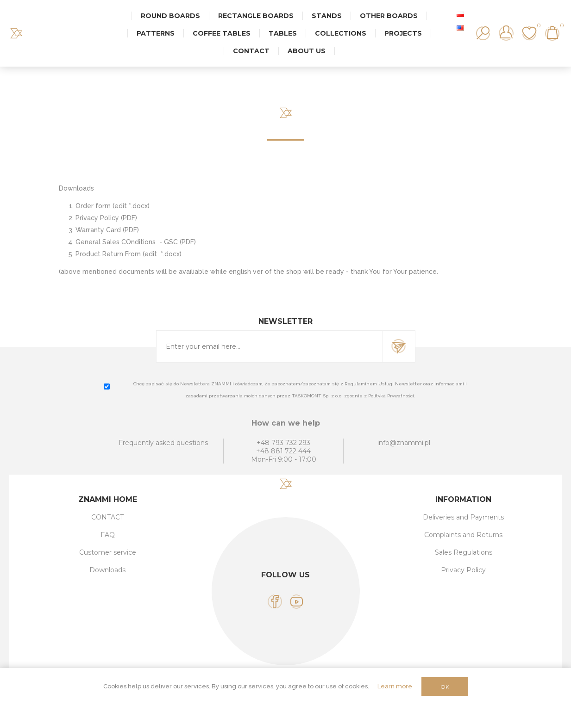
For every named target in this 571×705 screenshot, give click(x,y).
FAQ (107, 535)
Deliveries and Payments (463, 517)
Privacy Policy (463, 570)
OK (444, 686)
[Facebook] (275, 602)
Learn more (394, 686)
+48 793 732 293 (283, 443)
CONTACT (107, 517)
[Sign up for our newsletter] (270, 346)
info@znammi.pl (403, 443)
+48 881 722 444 (283, 451)
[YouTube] (297, 602)
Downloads (107, 570)
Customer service (107, 552)
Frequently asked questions (163, 443)
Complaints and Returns (463, 535)
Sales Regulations (463, 552)
